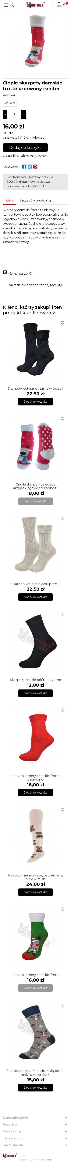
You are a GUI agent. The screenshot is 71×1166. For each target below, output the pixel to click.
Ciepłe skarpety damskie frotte (35, 975)
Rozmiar (9, 95)
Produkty (10, 1124)
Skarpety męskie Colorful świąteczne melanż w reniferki (35, 1072)
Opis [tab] (9, 200)
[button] (12, 5)
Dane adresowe (15, 1117)
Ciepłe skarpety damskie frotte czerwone (35, 777)
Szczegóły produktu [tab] (35, 200)
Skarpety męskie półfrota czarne (35, 680)
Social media (13, 1145)
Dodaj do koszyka (25, 147)
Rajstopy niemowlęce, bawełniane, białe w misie (35, 877)
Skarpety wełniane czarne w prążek (35, 388)
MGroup (47, 1159)
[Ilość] (14, 114)
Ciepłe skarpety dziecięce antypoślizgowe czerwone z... (35, 486)
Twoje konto (13, 1138)
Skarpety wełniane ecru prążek (35, 584)
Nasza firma (12, 1131)
